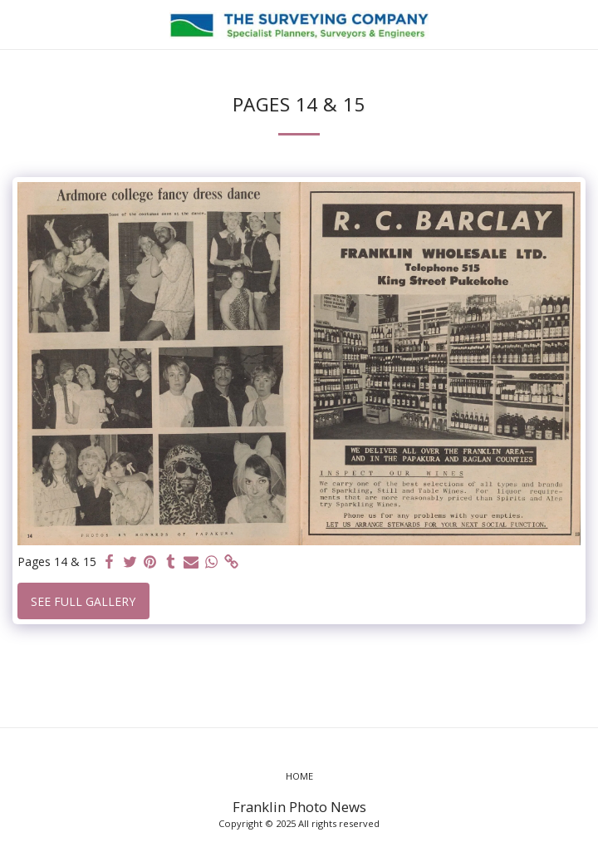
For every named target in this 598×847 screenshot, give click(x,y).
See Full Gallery (83, 601)
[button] (18, 24)
